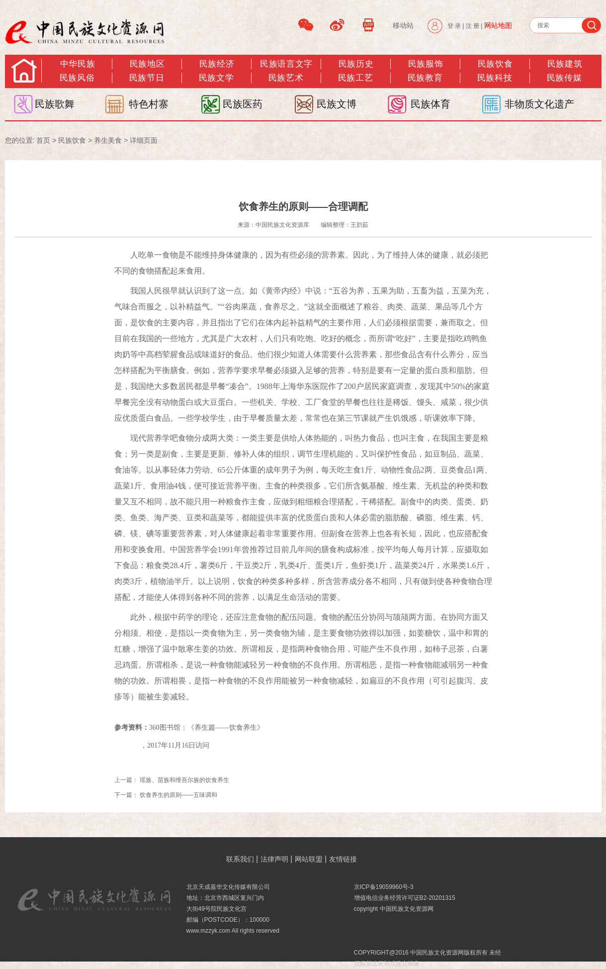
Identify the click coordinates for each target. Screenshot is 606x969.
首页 (43, 140)
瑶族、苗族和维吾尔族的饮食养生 (184, 779)
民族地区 (147, 64)
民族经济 (216, 64)
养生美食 (108, 140)
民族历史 (356, 64)
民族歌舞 (55, 103)
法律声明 (274, 859)
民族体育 (430, 103)
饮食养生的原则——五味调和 (178, 794)
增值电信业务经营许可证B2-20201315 (404, 897)
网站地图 (498, 25)
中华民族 (77, 64)
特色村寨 (149, 103)
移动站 (403, 25)
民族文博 (336, 103)
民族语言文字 (286, 64)
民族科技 (494, 78)
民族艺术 (285, 78)
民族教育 (425, 78)
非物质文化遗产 (539, 103)
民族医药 (242, 103)
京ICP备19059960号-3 (384, 886)
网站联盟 (309, 859)
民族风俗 (77, 78)
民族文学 (216, 78)
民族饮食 (495, 64)
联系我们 (240, 859)
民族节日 (146, 78)
